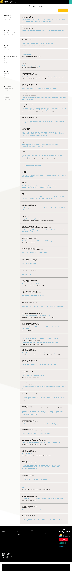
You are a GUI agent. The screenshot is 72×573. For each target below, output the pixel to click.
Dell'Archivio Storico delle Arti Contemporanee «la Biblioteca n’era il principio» (44, 98)
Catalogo (4, 531)
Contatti (4, 565)
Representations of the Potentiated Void (36, 316)
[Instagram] (50, 534)
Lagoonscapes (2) (7, 51)
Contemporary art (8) (7, 17)
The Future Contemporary (31, 166)
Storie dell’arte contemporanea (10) (9, 32)
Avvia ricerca (63, 11)
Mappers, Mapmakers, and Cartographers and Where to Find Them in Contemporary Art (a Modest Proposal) (43, 197)
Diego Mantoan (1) (7, 95)
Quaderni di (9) (8, 34)
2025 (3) (5, 60)
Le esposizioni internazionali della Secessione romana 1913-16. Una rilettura (44, 122)
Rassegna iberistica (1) (7, 53)
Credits (18, 531)
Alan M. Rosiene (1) (7, 81)
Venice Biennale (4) (7, 19)
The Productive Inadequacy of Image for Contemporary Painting (42, 156)
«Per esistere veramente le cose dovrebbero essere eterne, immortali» (43, 398)
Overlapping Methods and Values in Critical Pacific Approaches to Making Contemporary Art (40, 186)
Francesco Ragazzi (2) (7, 77)
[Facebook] (50, 532)
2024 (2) (5, 62)
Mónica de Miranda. (44, 175)
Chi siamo (4, 529)
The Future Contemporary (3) (8, 38)
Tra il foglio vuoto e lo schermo (33, 375)
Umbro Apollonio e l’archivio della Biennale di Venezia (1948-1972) (44, 208)
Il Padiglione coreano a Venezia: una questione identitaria (42, 306)
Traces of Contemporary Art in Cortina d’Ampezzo (40, 343)
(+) (6, 28)
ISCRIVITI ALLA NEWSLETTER (48, 530)
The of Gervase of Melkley (37, 241)
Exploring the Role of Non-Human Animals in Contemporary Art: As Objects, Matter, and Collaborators (43, 20)
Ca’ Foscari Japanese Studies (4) (9, 36)
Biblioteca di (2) (9, 41)
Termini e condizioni (21, 535)
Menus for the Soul (29, 263)
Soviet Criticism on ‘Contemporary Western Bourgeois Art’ (43, 77)
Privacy (18, 534)
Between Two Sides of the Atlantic (34, 252)
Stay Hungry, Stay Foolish (31, 219)
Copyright (18, 532)
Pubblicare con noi (6, 532)
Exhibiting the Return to (33, 295)
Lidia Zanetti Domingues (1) (8, 88)
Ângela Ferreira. (40, 145)
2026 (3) (5, 58)
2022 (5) (5, 66)
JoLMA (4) (5, 47)
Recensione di (32, 284)
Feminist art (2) (6, 23)
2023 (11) (5, 64)
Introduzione (26, 274)
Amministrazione (20, 529)
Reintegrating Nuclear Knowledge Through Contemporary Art (43, 31)
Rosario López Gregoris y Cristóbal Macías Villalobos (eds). (43, 133)
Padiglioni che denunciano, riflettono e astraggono (40, 353)
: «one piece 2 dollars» (39, 364)
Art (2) (5, 21)
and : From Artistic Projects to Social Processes (42, 520)
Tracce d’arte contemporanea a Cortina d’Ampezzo (40, 338)
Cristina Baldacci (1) (7, 93)
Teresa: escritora (33, 510)
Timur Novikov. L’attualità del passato (35, 479)
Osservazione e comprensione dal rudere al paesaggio (41, 443)
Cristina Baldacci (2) (7, 75)
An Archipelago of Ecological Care (34, 66)
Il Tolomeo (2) (6, 49)
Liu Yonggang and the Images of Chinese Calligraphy (41, 424)
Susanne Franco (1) (7, 99)
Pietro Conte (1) (6, 97)
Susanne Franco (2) (7, 79)
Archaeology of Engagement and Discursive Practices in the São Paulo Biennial (43, 230)
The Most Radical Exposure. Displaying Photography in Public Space (44, 387)
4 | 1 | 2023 (26, 487)
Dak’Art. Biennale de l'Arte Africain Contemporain (39, 88)
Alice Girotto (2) (6, 73)
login (17, 537)
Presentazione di (42, 499)
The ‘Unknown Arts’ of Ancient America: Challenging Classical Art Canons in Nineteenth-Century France (44, 109)
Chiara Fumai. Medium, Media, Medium (36, 433)
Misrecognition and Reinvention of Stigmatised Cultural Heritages (42, 327)
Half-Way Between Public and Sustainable (37, 43)
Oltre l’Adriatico (27, 454)
